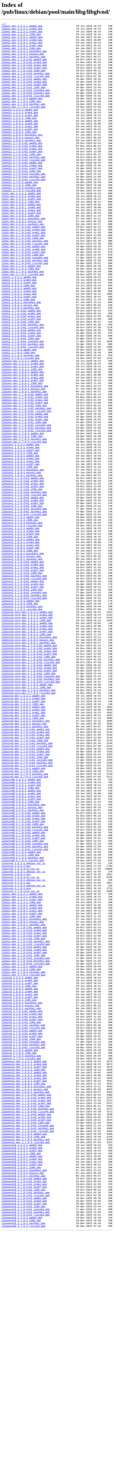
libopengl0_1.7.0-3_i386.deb (21, 1460)
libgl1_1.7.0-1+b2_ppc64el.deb (22, 385)
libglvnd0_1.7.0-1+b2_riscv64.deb (24, 991)
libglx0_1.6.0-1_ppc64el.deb (21, 1205)
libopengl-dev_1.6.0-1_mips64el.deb (26, 1299)
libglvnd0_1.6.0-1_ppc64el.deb (22, 968)
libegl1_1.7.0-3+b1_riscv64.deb (23, 211)
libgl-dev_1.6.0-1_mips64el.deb (23, 258)
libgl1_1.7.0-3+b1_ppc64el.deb (22, 408)
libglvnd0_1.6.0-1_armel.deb (21, 951)
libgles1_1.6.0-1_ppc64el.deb (21, 566)
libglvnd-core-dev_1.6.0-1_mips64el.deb (29, 760)
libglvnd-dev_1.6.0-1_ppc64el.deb (24, 867)
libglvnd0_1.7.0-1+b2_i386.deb (22, 984)
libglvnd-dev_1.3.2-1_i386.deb (22, 840)
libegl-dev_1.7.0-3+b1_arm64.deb (24, 94)
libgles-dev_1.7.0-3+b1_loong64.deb (26, 506)
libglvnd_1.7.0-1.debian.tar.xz (23, 1051)
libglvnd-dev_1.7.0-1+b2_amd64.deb (25, 871)
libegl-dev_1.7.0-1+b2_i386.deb (23, 80)
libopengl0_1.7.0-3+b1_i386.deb (23, 1443)
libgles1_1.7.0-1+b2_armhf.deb (22, 579)
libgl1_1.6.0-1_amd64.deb (19, 341)
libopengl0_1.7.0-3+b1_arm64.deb (24, 1437)
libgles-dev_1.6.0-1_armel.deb (22, 449)
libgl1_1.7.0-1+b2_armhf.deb (21, 378)
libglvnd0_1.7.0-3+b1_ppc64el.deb (24, 1011)
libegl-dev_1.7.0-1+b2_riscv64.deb (25, 87)
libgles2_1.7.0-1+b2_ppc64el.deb (24, 686)
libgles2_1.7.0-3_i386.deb (19, 720)
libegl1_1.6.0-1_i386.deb (19, 154)
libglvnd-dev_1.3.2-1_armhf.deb (23, 837)
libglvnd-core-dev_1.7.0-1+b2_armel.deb (29, 777)
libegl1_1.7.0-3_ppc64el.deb (21, 221)
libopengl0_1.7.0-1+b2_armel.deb (24, 1416)
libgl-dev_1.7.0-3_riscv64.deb (22, 325)
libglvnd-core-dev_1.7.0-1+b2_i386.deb (28, 784)
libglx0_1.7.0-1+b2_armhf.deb (21, 1219)
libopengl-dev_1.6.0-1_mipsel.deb (24, 1303)
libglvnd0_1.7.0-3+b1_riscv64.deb (24, 1015)
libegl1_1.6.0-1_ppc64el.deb (21, 164)
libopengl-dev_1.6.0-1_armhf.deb (24, 1293)
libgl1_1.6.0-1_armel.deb (19, 348)
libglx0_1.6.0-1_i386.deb (19, 1195)
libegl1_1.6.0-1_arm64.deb (19, 144)
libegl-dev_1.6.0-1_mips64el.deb (24, 57)
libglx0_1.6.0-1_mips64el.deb (21, 1199)
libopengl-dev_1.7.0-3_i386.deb (23, 1360)
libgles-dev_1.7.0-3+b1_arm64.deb (24, 496)
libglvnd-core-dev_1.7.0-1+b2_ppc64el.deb (30, 787)
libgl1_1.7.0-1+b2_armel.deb (21, 375)
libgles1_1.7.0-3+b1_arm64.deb (22, 596)
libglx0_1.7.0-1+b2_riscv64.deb (23, 1229)
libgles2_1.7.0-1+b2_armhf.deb (22, 680)
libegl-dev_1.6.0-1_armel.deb (21, 47)
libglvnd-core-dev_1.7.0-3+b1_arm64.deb (29, 797)
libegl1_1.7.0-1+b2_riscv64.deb (23, 187)
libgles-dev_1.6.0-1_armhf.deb (22, 452)
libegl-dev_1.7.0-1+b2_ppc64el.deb (25, 84)
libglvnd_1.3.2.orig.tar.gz (20, 1038)
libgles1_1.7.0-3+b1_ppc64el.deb (24, 609)
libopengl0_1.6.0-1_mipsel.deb (22, 1403)
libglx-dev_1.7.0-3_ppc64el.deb (23, 1162)
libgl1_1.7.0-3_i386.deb (18, 418)
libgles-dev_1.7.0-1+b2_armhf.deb (24, 479)
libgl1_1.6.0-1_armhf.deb (19, 352)
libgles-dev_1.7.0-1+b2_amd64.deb (24, 469)
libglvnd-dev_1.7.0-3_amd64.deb (23, 917)
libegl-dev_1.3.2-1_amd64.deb (21, 27)
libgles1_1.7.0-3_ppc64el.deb (21, 623)
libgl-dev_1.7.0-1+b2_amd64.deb (23, 268)
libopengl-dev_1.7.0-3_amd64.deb (24, 1356)
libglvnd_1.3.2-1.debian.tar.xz (23, 1031)
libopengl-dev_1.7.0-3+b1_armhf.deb (26, 1339)
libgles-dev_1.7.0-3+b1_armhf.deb (24, 499)
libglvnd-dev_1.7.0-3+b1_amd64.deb (25, 894)
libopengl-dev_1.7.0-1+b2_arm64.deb (26, 1313)
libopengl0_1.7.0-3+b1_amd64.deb (24, 1433)
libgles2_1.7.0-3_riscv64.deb (21, 727)
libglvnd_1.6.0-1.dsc (16, 1045)
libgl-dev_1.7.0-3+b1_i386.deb (22, 301)
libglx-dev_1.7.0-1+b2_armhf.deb (24, 1118)
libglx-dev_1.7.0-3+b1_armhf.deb (24, 1139)
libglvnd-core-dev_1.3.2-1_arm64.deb (27, 733)
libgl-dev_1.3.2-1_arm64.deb (21, 231)
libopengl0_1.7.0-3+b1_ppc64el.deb (25, 1450)
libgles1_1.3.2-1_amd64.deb (20, 529)
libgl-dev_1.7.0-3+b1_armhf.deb (23, 298)
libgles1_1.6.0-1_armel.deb (20, 549)
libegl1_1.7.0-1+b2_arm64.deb (21, 171)
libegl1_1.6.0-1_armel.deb (19, 147)
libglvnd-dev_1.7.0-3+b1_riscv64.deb (27, 914)
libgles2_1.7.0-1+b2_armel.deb (22, 676)
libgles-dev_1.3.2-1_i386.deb (21, 439)
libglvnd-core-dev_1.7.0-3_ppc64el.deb (28, 824)
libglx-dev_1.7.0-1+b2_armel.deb (24, 1115)
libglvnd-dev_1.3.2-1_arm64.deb (23, 834)
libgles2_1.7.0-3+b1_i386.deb (21, 703)
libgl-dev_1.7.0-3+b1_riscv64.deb (24, 311)
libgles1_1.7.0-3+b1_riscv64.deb (24, 613)
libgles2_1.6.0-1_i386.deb (19, 656)
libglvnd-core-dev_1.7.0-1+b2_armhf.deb (29, 780)
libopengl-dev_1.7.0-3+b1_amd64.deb (26, 1333)
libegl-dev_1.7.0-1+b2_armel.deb (24, 74)
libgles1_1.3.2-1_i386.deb (19, 539)
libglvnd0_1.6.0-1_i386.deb (20, 958)
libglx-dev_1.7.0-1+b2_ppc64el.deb (25, 1125)
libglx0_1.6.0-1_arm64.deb (19, 1185)
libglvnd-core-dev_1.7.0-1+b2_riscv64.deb (30, 790)
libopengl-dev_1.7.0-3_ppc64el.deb (25, 1363)
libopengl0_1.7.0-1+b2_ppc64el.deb (25, 1427)
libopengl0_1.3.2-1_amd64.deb (21, 1370)
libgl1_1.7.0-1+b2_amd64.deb (21, 368)
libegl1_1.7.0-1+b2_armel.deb (21, 174)
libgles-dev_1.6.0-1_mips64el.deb (24, 459)
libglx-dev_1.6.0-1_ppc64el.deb (23, 1105)
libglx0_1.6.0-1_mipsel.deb (20, 1202)
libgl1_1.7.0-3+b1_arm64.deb (21, 395)
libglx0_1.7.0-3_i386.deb (19, 1259)
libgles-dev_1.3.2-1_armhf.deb (22, 435)
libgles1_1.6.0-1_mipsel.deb (21, 562)
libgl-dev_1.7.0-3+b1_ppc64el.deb (24, 308)
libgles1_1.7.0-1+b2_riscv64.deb (24, 589)
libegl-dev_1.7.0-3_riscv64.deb (23, 124)
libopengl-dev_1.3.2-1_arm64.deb (24, 1272)
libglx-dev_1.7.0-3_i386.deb (21, 1159)
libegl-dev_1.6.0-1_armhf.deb (21, 50)
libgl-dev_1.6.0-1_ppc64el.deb (22, 264)
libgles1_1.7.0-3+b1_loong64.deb (24, 606)
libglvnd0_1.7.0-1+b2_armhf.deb (23, 981)
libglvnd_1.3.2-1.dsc (16, 1035)
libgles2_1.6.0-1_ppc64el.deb (21, 666)
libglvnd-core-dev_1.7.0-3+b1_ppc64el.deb (30, 810)
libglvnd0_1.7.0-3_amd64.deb (21, 1018)
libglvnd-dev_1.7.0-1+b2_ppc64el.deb (27, 887)
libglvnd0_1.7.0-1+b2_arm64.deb (23, 974)
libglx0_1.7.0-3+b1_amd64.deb (21, 1232)
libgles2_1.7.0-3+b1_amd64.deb (22, 693)
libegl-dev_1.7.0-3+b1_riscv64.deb (25, 110)
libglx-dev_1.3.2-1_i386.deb (21, 1078)
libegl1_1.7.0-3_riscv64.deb (21, 224)
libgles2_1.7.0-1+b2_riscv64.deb (24, 690)
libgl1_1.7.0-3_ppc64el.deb (20, 422)
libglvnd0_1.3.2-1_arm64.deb (21, 934)
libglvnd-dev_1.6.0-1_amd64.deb (23, 844)
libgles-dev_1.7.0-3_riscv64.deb (24, 526)
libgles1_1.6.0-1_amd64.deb (20, 542)
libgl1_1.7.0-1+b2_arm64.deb (21, 372)
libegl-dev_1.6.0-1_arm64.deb (21, 43)
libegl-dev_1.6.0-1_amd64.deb (21, 40)
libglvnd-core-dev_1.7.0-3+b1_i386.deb (28, 804)
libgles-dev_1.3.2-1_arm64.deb (22, 432)
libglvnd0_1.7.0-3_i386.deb (20, 1021)
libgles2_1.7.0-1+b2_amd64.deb (22, 670)
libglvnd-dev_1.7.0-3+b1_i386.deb (24, 904)
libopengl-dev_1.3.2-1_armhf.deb (24, 1276)
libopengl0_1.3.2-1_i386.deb (21, 1380)
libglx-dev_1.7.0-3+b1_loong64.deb (25, 1145)
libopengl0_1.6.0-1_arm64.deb (21, 1386)
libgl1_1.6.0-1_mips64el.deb (21, 358)
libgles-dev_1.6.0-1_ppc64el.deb (24, 465)
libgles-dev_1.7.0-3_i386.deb (21, 519)
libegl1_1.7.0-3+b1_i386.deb (21, 201)
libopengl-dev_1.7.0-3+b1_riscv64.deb (27, 1353)
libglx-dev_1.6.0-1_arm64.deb (21, 1085)
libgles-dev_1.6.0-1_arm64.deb (22, 445)
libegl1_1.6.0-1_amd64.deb (19, 141)
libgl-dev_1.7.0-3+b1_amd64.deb (23, 291)
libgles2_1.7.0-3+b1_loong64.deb (24, 706)
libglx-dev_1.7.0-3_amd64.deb (21, 1155)
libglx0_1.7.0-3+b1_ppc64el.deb (23, 1249)
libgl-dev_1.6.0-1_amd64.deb (21, 241)
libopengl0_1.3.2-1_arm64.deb (21, 1373)
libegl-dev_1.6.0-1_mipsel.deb (22, 60)
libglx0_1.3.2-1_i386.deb (19, 1179)
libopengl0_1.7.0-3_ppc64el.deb (23, 1463)
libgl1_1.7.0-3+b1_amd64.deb (21, 392)
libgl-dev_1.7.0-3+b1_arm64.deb (23, 295)
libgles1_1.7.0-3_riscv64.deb (21, 626)
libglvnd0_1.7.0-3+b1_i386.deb (22, 1005)
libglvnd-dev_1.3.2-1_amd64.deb (23, 830)
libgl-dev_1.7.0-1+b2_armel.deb (23, 274)
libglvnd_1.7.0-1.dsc (16, 1055)
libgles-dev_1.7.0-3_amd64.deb (22, 516)
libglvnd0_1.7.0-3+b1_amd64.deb (23, 995)
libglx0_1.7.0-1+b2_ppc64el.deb (23, 1226)
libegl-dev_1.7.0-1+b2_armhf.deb (24, 77)
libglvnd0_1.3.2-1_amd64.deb (21, 931)
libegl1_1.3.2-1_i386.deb (19, 137)
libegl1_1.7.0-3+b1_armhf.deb (21, 197)
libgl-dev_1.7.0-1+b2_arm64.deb (23, 271)
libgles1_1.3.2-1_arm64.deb (20, 532)
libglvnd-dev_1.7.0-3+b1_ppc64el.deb (27, 911)
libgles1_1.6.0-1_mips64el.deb (22, 559)
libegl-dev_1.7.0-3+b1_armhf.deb (24, 97)
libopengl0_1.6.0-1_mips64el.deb (24, 1400)
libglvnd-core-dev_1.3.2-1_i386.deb (26, 740)
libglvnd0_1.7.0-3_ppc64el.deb (22, 1025)
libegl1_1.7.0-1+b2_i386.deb (21, 181)
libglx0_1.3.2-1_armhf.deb (19, 1175)
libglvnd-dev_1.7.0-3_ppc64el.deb (24, 924)
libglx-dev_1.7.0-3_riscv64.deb (23, 1165)
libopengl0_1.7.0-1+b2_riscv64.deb (25, 1430)
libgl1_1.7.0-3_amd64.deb (19, 415)
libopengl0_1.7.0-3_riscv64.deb (23, 1467)
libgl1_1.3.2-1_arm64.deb (19, 331)
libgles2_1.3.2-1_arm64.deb (20, 633)
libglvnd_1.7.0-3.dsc (16, 1061)
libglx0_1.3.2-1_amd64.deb (19, 1169)
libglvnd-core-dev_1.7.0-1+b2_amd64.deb (29, 770)
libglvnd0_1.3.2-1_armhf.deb (21, 938)
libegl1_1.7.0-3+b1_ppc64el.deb (23, 207)
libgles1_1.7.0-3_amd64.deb (20, 616)
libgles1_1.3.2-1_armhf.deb (20, 536)
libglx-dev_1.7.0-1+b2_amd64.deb (24, 1108)
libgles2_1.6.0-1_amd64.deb (20, 643)
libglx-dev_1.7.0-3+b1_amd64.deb (24, 1132)
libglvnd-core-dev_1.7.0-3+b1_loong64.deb (30, 807)
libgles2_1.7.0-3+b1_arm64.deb (22, 696)
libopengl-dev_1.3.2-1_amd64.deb (24, 1269)
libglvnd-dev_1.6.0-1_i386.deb (22, 857)
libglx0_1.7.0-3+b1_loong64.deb (23, 1246)
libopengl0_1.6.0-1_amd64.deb (21, 1383)
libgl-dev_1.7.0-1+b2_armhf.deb (23, 278)
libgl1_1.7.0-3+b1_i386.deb (20, 402)
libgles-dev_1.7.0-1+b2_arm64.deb (24, 472)
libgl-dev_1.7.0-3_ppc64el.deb (22, 321)
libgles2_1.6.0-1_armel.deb (20, 650)
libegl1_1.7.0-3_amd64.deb (19, 214)
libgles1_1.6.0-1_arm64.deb (20, 546)
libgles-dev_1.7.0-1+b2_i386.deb (24, 482)
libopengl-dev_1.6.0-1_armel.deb (24, 1289)
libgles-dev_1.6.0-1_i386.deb (21, 455)
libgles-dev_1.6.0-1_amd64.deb (22, 442)
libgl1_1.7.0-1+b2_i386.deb (20, 382)
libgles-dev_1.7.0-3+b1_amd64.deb (24, 492)
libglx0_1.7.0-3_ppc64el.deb (21, 1262)
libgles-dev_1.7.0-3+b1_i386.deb (24, 502)
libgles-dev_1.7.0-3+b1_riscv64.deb (26, 512)
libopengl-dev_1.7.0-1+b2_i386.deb (25, 1323)
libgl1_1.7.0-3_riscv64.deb (20, 425)
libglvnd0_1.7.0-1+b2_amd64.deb (23, 971)
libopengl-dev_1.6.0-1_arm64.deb (24, 1286)
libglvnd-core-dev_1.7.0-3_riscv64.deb (28, 827)
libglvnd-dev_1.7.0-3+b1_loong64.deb (27, 907)
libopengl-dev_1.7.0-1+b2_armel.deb (26, 1316)
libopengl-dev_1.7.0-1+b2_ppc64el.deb (27, 1326)
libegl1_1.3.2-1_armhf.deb (19, 134)
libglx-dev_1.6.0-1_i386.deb (21, 1095)
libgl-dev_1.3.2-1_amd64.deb (21, 228)
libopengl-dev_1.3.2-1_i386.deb (23, 1279)
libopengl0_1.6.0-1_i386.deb (21, 1396)
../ (3, 23)
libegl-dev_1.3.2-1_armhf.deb (21, 33)
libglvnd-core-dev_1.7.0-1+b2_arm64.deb (29, 773)
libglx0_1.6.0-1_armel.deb (19, 1189)
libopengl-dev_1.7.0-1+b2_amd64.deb (26, 1309)
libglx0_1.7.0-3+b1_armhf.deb (21, 1239)
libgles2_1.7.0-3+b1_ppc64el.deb (24, 710)
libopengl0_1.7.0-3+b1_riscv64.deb (25, 1453)
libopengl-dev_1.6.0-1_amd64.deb (24, 1283)
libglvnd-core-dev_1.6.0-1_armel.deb (27, 750)
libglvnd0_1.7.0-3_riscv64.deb (22, 1028)
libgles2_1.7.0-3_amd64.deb (20, 717)
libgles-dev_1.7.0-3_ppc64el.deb (24, 522)
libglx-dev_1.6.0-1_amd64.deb (21, 1082)
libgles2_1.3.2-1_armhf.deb (20, 636)
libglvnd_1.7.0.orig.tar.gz (20, 1065)
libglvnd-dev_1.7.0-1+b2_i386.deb (24, 884)
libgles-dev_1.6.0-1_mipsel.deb (23, 462)
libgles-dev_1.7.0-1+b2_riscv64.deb (26, 489)
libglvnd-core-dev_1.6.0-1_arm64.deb (27, 747)
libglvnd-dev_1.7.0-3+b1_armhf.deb (25, 901)
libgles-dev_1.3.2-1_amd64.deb (22, 429)
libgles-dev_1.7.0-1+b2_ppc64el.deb (26, 485)
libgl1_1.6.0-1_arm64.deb (19, 345)
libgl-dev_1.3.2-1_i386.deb (20, 238)
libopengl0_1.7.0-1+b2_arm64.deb (24, 1413)
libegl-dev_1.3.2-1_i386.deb (21, 37)
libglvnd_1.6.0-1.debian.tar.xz (23, 1041)
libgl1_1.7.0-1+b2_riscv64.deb (22, 388)
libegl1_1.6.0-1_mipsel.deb (20, 161)
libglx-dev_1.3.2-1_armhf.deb (21, 1075)
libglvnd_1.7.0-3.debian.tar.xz (23, 1058)
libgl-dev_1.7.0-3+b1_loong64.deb (24, 305)
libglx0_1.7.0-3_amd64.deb (19, 1256)
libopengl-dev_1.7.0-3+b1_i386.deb (25, 1343)
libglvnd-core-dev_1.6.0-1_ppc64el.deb (28, 767)
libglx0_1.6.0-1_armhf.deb (19, 1192)
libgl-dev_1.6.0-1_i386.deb (20, 254)
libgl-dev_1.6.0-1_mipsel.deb (21, 261)
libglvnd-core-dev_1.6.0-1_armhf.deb (27, 753)
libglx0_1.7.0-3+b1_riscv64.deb (23, 1252)
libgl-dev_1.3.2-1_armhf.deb (21, 234)
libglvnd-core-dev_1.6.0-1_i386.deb (26, 757)
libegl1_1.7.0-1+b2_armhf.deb (21, 177)
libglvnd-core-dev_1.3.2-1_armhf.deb (27, 737)
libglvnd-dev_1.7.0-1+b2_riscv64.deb (27, 891)
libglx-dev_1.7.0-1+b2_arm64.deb (24, 1112)
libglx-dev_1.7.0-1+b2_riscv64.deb (25, 1128)
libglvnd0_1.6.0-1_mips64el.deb (23, 961)
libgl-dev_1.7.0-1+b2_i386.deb (22, 281)
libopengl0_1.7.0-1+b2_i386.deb (23, 1423)
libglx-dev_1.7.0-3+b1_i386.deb (23, 1142)
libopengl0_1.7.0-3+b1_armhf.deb (24, 1440)
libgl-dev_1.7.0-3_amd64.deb (21, 315)
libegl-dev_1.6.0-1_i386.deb (21, 53)
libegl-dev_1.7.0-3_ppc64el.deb (23, 120)
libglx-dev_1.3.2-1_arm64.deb (21, 1072)
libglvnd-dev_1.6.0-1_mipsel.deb (24, 864)
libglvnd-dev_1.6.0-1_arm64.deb (23, 847)
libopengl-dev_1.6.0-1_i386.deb (23, 1296)
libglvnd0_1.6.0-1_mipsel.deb (21, 964)
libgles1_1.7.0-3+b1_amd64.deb (22, 593)
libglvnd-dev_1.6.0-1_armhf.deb (23, 854)
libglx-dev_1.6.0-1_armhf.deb (21, 1092)
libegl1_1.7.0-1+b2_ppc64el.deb (23, 184)
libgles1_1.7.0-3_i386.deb (19, 619)
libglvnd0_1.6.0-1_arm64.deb (21, 948)
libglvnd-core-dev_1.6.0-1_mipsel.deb (27, 763)
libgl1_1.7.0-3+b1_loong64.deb (22, 405)
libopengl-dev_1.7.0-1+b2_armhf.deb (26, 1319)
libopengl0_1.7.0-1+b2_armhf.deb (24, 1420)
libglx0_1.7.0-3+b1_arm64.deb (21, 1236)
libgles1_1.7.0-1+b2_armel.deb (22, 576)
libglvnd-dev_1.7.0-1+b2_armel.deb (25, 877)
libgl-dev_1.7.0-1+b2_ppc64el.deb (24, 285)
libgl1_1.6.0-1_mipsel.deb (19, 362)
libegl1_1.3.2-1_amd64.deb (19, 127)
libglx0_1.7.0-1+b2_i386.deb (21, 1222)
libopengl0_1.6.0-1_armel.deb (21, 1390)
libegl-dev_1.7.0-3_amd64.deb (21, 114)
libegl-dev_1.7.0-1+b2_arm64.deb (24, 70)
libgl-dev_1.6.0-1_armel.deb (21, 248)
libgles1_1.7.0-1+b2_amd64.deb (22, 569)
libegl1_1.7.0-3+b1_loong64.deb (23, 204)
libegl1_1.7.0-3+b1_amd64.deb (21, 191)
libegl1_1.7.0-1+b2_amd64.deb (21, 167)
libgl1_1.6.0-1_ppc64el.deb (20, 365)
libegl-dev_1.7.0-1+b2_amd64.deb (24, 67)
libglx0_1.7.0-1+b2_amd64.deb (21, 1209)
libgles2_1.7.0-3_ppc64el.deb (21, 723)
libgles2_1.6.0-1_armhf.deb (20, 653)
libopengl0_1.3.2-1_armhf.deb (21, 1376)
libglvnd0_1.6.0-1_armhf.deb (21, 954)
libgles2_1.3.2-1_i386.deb (19, 640)
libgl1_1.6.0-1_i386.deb (18, 355)
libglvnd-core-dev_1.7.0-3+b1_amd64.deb (29, 794)
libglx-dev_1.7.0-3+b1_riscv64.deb (25, 1152)
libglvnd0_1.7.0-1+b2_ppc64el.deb (24, 988)
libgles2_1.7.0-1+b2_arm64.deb (22, 673)
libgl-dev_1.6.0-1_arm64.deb (21, 244)
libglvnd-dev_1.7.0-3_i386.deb (22, 921)
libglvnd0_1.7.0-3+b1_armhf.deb (23, 1001)
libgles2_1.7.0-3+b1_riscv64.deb (24, 713)
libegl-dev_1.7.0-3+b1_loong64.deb (25, 104)
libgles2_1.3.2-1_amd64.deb (20, 629)
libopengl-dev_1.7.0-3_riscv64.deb (25, 1366)
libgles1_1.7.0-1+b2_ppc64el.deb (24, 586)
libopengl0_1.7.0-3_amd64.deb (21, 1457)
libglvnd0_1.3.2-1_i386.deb (20, 941)
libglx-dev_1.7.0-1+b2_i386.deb (23, 1122)
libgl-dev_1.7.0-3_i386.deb (20, 318)
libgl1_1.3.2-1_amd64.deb (19, 328)
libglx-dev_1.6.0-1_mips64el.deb (24, 1098)
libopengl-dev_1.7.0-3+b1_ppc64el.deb (27, 1350)
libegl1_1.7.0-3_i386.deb (19, 218)
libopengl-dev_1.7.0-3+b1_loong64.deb (27, 1346)
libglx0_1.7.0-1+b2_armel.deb (21, 1216)
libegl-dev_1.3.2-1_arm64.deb (21, 30)
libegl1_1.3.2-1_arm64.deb (19, 130)
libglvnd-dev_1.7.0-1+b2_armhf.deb (25, 881)
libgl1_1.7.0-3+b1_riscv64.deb (22, 412)
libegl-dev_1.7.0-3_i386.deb (21, 117)
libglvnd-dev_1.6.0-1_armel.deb (23, 851)
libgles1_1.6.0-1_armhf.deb (20, 552)
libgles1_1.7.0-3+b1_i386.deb (21, 603)
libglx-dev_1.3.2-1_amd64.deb (21, 1068)
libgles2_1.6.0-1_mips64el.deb (22, 660)
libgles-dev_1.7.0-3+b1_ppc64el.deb (26, 509)
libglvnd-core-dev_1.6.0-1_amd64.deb (27, 743)
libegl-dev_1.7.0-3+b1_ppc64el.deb (25, 107)
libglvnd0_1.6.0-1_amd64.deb (21, 944)
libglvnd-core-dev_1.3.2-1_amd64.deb (27, 730)
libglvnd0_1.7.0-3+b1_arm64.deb (23, 998)
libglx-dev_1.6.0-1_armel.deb (21, 1088)
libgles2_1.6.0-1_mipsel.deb (21, 663)
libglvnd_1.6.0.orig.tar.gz (20, 1048)
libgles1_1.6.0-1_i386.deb (19, 556)
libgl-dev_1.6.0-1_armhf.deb (21, 251)
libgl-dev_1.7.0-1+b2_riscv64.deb (24, 288)
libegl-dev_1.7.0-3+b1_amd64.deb (24, 90)
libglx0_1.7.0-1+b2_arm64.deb (21, 1212)
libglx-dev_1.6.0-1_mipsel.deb (22, 1102)
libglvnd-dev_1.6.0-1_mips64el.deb (25, 861)
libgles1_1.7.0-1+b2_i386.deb (21, 583)
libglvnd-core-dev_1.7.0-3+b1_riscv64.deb (30, 814)
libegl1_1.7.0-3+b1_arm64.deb (21, 194)
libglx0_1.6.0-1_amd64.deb (19, 1182)
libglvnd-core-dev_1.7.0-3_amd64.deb (27, 817)
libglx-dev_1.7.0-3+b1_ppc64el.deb (25, 1149)
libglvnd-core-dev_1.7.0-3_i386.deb (26, 820)
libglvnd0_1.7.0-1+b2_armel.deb (23, 978)
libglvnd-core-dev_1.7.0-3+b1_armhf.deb (29, 800)
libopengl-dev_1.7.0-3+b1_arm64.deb (26, 1336)
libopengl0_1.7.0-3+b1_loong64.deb (25, 1447)
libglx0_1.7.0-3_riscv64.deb (21, 1266)
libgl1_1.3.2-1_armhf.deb (19, 335)
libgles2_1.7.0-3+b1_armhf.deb (22, 700)
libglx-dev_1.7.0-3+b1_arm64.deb (24, 1135)
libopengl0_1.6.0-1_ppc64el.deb (23, 1406)
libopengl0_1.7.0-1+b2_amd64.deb (24, 1410)
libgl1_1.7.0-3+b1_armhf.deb (21, 398)
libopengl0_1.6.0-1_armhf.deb (21, 1393)
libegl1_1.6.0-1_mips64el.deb (21, 157)
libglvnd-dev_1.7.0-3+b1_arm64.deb (25, 897)
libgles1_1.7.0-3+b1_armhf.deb (22, 599)
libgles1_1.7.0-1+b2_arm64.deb (22, 573)
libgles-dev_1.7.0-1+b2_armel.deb (24, 475)
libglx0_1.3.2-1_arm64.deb (19, 1172)
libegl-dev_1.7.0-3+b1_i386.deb (23, 100)
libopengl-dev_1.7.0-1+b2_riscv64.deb (27, 1329)
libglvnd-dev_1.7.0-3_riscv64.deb (24, 928)
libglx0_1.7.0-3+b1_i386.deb (21, 1242)
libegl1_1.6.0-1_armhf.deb (19, 151)
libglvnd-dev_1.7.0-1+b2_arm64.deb (25, 874)
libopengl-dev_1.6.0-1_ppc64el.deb (25, 1306)
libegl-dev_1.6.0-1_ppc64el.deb (23, 63)
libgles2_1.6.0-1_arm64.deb (20, 646)
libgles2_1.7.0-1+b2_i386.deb (21, 683)
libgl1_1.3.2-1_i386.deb (18, 338)
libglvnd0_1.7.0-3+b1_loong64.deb (24, 1008)
